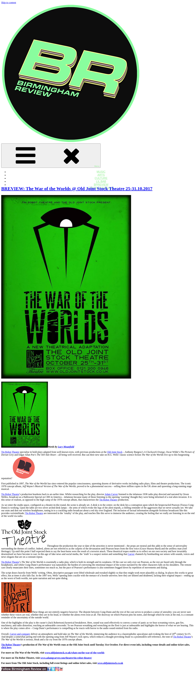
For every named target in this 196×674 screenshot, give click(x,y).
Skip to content (8, 2)
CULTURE (101, 178)
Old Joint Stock (115, 452)
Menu (50, 155)
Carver (131, 554)
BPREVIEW (101, 184)
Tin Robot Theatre (10, 452)
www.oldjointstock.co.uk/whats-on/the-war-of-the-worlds (74, 652)
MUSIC (101, 171)
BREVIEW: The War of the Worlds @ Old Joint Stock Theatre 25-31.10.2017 (76, 188)
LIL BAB (101, 181)
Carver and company (20, 634)
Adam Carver (111, 494)
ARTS (101, 174)
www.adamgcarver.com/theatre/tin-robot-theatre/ (66, 658)
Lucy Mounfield (66, 446)
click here (6, 647)
